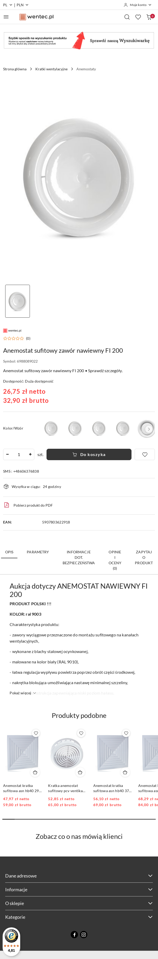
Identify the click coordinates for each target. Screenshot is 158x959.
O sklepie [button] (79, 903)
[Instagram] (83, 934)
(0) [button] (28, 338)
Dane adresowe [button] (79, 876)
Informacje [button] (79, 889)
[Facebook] (74, 934)
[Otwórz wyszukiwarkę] (127, 17)
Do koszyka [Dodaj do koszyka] (89, 454)
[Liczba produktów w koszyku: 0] (149, 17)
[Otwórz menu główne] (6, 17)
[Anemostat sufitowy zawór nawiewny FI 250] (123, 428)
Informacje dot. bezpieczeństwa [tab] (79, 557)
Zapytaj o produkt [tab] (144, 557)
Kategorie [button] (79, 917)
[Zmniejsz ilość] (7, 454)
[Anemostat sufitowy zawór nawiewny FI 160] (99, 428)
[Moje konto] (138, 5)
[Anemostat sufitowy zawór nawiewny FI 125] (75, 428)
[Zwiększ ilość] (30, 454)
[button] (16, 338)
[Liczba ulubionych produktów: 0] (138, 17)
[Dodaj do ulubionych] (145, 454)
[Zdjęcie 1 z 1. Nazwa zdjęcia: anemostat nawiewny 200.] (17, 301)
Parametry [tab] (38, 552)
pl (8, 5)
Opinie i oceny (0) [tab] (115, 560)
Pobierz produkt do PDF (28, 505)
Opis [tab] (9, 552)
